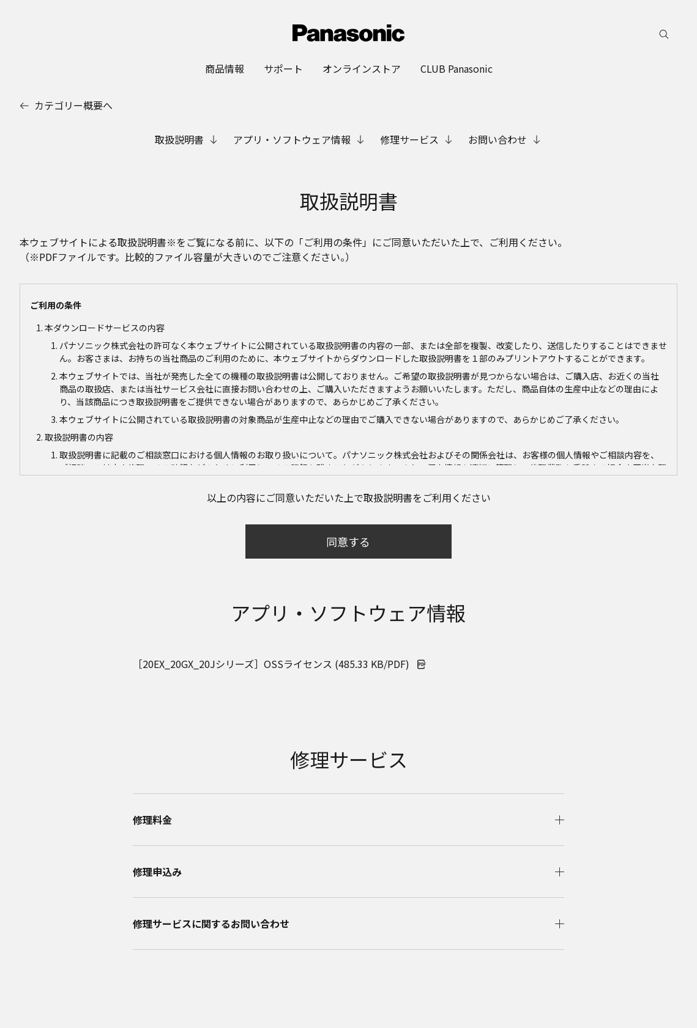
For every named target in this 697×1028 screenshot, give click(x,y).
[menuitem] (224, 68)
